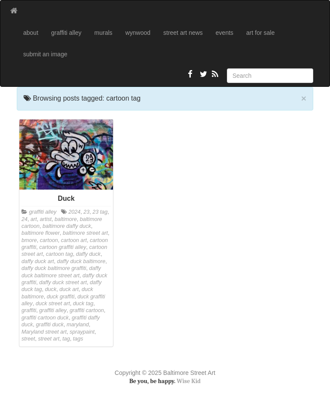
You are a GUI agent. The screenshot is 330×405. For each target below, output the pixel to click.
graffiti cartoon (87, 310)
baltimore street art (85, 233)
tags (78, 339)
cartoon (49, 240)
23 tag (99, 212)
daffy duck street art (63, 282)
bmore (29, 240)
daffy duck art (37, 261)
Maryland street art (44, 332)
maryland (78, 325)
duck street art (53, 304)
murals (104, 32)
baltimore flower (40, 233)
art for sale (260, 32)
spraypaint (82, 332)
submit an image (45, 54)
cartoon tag (59, 254)
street (28, 339)
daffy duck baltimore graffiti (53, 268)
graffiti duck (50, 325)
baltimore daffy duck (67, 226)
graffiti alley (66, 32)
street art (49, 339)
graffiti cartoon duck (45, 318)
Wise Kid (189, 381)
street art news (183, 32)
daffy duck (88, 254)
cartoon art (74, 240)
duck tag (83, 304)
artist (46, 219)
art (34, 219)
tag (66, 339)
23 (86, 212)
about (30, 32)
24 (24, 219)
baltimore (66, 219)
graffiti (28, 310)
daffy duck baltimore (81, 261)
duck (51, 289)
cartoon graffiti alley (62, 247)
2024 (74, 212)
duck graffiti (60, 297)
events (224, 32)
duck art (69, 289)
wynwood (137, 32)
